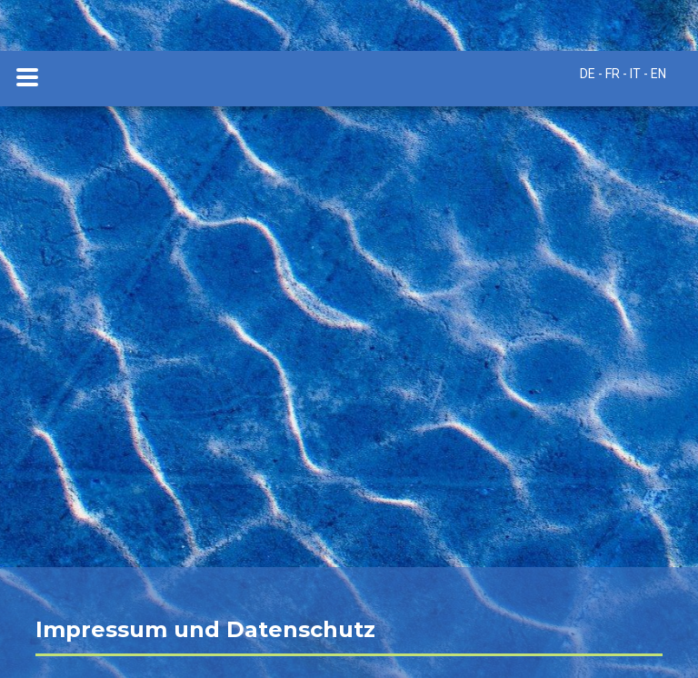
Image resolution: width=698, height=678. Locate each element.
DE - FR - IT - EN (623, 73)
